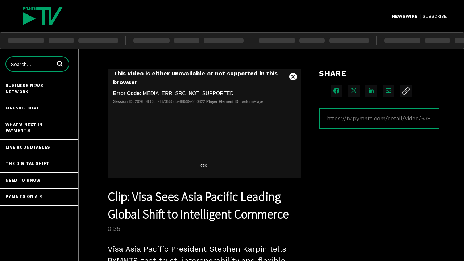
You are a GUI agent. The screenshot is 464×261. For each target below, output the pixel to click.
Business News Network (24, 88)
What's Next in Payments (24, 128)
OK (204, 166)
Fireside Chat (22, 108)
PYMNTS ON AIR (23, 196)
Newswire (405, 16)
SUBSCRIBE (435, 16)
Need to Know (23, 180)
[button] (59, 63)
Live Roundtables (27, 147)
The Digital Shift (27, 163)
